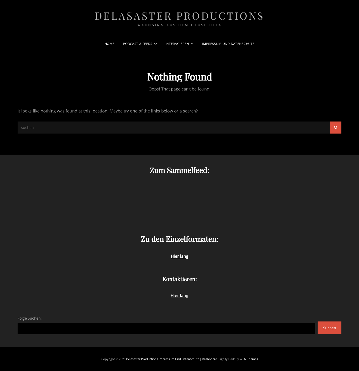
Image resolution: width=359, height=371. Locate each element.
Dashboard (209, 359)
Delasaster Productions (180, 15)
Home (110, 43)
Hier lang (179, 295)
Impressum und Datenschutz (228, 43)
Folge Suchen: (30, 318)
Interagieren (177, 43)
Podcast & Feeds (137, 43)
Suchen (329, 327)
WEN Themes (249, 359)
